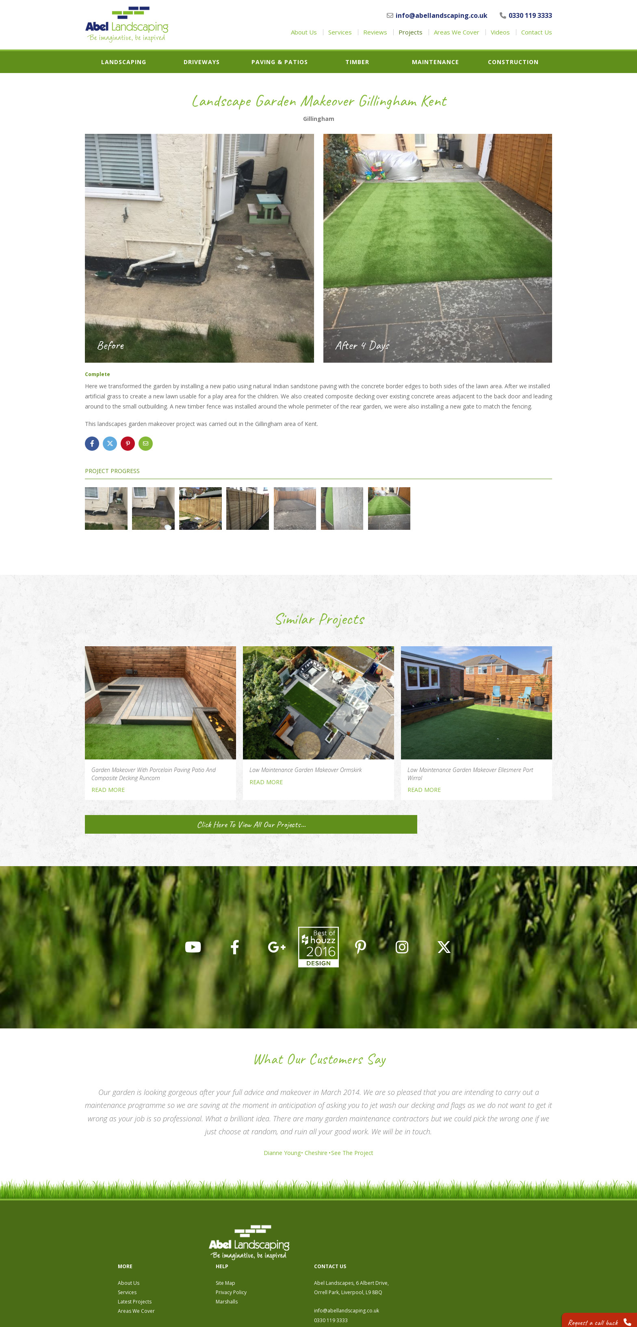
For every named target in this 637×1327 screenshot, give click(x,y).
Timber (357, 62)
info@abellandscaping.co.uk (437, 15)
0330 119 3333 (526, 15)
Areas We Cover (456, 32)
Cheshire (316, 1153)
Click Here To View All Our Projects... (159, 824)
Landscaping (123, 62)
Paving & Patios (279, 62)
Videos (500, 32)
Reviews (375, 32)
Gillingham (318, 119)
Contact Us (536, 32)
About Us (304, 32)
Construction (513, 62)
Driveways (202, 62)
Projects (410, 32)
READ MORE (108, 790)
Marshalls (367, 1257)
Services (340, 32)
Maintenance (435, 62)
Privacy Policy (371, 1248)
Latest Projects (275, 1257)
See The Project (357, 1153)
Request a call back (595, 1315)
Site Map (365, 1239)
